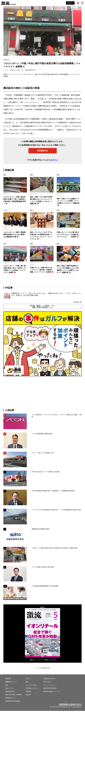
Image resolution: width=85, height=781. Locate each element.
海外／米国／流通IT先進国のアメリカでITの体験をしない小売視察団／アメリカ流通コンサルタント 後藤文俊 (68, 269)
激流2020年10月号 (30, 70)
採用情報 (28, 691)
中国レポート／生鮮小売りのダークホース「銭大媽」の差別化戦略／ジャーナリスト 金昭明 (41, 270)
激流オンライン (8, 74)
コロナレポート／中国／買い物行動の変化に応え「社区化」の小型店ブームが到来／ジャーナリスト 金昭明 (14, 269)
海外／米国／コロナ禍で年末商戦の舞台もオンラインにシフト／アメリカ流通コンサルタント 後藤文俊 (41, 200)
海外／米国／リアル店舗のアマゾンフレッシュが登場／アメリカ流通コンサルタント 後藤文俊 (68, 201)
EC (23, 70)
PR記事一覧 (78, 302)
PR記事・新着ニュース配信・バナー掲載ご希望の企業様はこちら (42, 306)
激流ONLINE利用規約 (49, 688)
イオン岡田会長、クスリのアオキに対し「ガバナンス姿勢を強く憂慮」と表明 (57, 416)
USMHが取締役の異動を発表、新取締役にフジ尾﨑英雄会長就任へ (54, 491)
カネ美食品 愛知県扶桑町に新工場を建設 (45, 586)
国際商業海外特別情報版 (12, 701)
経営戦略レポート (10, 698)
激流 (6, 685)
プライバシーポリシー (50, 685)
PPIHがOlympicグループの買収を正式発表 (45, 472)
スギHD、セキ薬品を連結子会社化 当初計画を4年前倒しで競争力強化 (55, 548)
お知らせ (28, 678)
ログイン (70, 3)
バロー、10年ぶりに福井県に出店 (43, 453)
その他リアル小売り (15, 70)
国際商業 (8, 678)
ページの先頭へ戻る (43, 668)
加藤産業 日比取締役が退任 (41, 529)
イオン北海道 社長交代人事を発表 (43, 567)
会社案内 (28, 694)
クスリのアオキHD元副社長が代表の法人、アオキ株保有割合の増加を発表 (56, 510)
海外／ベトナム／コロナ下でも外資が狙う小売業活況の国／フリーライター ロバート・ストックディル (41, 235)
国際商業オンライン (11, 682)
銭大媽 (32, 264)
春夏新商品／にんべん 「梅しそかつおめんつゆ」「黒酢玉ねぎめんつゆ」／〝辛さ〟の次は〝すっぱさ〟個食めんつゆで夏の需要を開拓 (46, 294)
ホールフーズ (60, 195)
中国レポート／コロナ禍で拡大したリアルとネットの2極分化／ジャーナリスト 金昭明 (68, 234)
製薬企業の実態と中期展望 (13, 694)
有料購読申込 (42, 151)
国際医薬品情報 (10, 691)
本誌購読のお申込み (49, 678)
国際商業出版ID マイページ (51, 691)
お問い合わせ (47, 682)
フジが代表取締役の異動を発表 (42, 434)
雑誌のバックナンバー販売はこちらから (43, 659)
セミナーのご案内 (31, 685)
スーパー (5, 70)
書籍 (27, 682)
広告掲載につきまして (32, 688)
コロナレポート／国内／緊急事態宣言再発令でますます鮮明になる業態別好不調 (14, 234)
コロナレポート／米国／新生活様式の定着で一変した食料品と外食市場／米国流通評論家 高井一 (14, 200)
